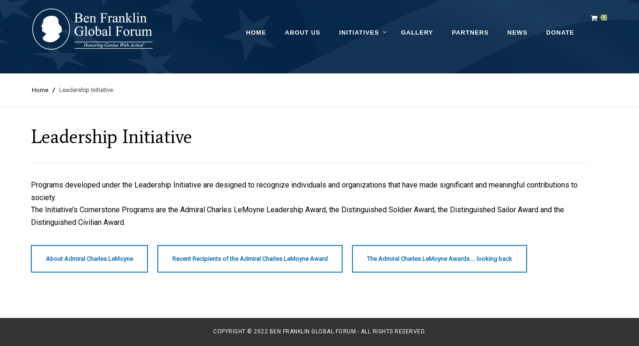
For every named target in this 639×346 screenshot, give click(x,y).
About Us (303, 32)
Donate (560, 32)
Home (256, 32)
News (517, 32)
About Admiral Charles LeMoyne (89, 258)
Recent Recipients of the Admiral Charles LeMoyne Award (250, 258)
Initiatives (359, 32)
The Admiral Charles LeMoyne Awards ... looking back (439, 258)
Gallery (417, 32)
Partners (470, 32)
